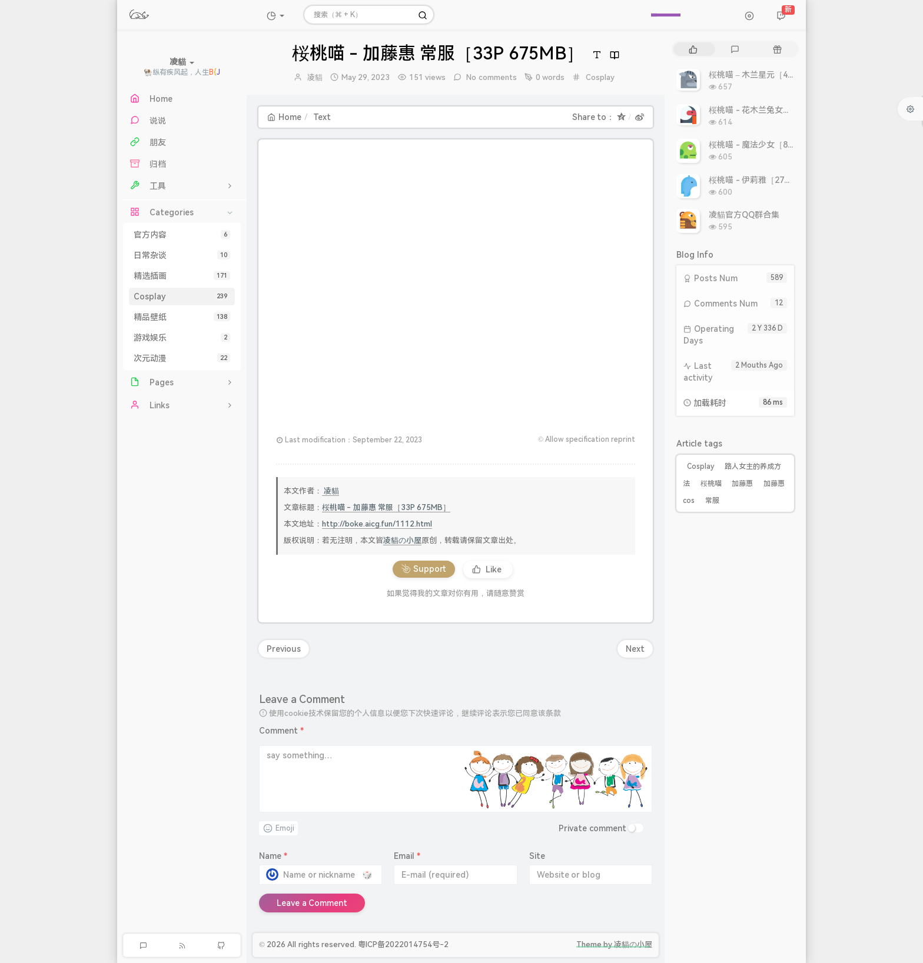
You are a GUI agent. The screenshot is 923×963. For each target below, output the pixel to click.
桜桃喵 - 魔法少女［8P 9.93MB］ (770, 144)
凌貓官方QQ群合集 (744, 214)
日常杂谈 (182, 255)
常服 (712, 501)
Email (407, 856)
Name (273, 856)
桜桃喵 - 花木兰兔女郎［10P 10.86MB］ (783, 110)
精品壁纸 (182, 317)
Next (635, 649)
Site (537, 856)
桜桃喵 (711, 483)
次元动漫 (182, 358)
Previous (284, 649)
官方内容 (182, 234)
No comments (490, 77)
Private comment (592, 828)
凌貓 (315, 77)
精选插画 (182, 276)
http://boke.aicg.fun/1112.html (377, 523)
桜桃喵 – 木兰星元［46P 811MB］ (772, 74)
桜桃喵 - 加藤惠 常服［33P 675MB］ (386, 507)
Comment (281, 730)
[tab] (693, 49)
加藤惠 (742, 483)
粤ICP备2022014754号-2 (403, 944)
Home (284, 117)
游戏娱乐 (182, 337)
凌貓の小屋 (402, 540)
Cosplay (182, 296)
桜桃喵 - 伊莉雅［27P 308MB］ (767, 180)
